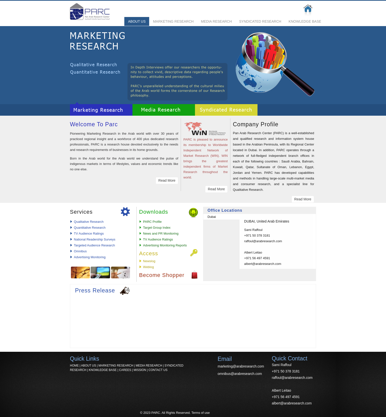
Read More (166, 180)
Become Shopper (161, 275)
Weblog (148, 267)
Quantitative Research (90, 227)
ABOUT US (136, 21)
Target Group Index (156, 227)
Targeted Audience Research (94, 245)
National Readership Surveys (94, 239)
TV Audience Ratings (89, 233)
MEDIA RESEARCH (216, 21)
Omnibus (80, 251)
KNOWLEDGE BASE (305, 21)
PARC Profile (152, 222)
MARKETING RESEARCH (173, 21)
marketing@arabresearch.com (241, 366)
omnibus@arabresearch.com (240, 374)
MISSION (140, 370)
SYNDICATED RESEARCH (260, 21)
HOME (74, 365)
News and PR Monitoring (160, 233)
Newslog (149, 261)
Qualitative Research (89, 222)
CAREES (125, 370)
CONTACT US (157, 370)
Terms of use (201, 413)
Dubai (212, 217)
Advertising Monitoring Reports (165, 245)
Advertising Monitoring (90, 257)
